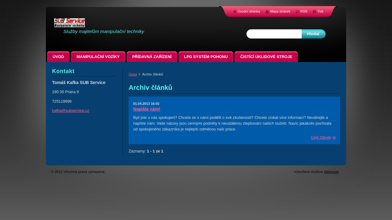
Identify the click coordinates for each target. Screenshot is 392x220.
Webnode (331, 172)
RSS (303, 11)
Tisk (320, 11)
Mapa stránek (280, 11)
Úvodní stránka (249, 11)
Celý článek (321, 137)
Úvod (133, 74)
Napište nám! (146, 109)
